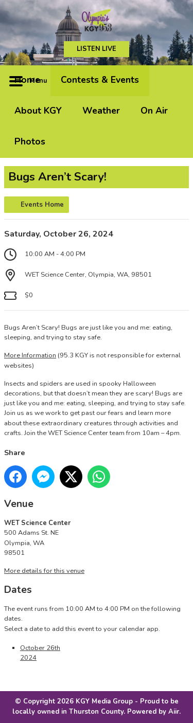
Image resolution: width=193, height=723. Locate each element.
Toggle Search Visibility (173, 80)
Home (27, 80)
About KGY (38, 110)
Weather (101, 110)
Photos (29, 141)
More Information (30, 355)
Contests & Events (100, 80)
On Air (154, 110)
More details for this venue (44, 570)
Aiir (173, 711)
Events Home (42, 204)
